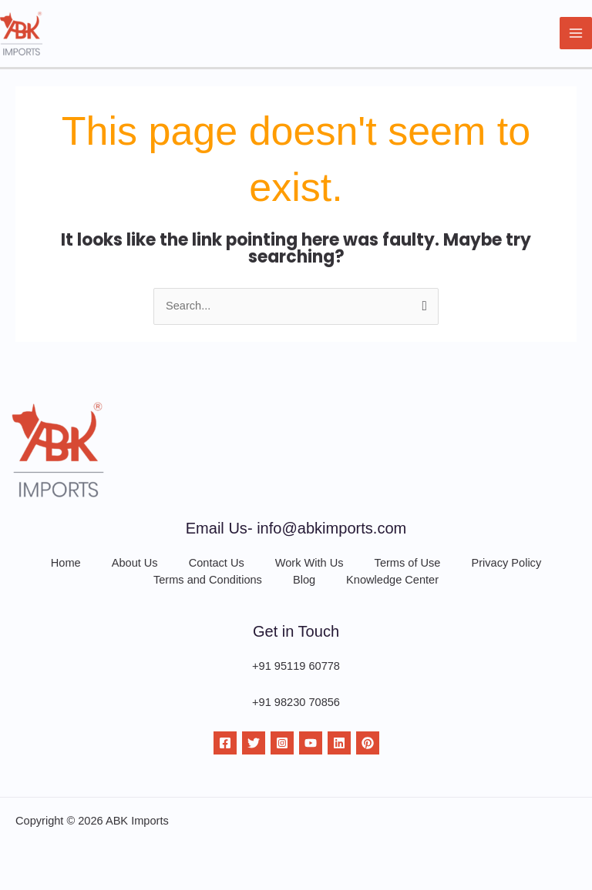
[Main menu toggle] (576, 33)
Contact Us (216, 563)
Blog (304, 580)
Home (66, 563)
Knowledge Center (392, 580)
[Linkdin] (339, 742)
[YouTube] (310, 742)
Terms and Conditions (207, 580)
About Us (135, 563)
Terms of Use (408, 563)
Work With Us (309, 563)
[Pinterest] (367, 742)
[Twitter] (253, 742)
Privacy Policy (506, 563)
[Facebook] (225, 742)
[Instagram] (282, 742)
